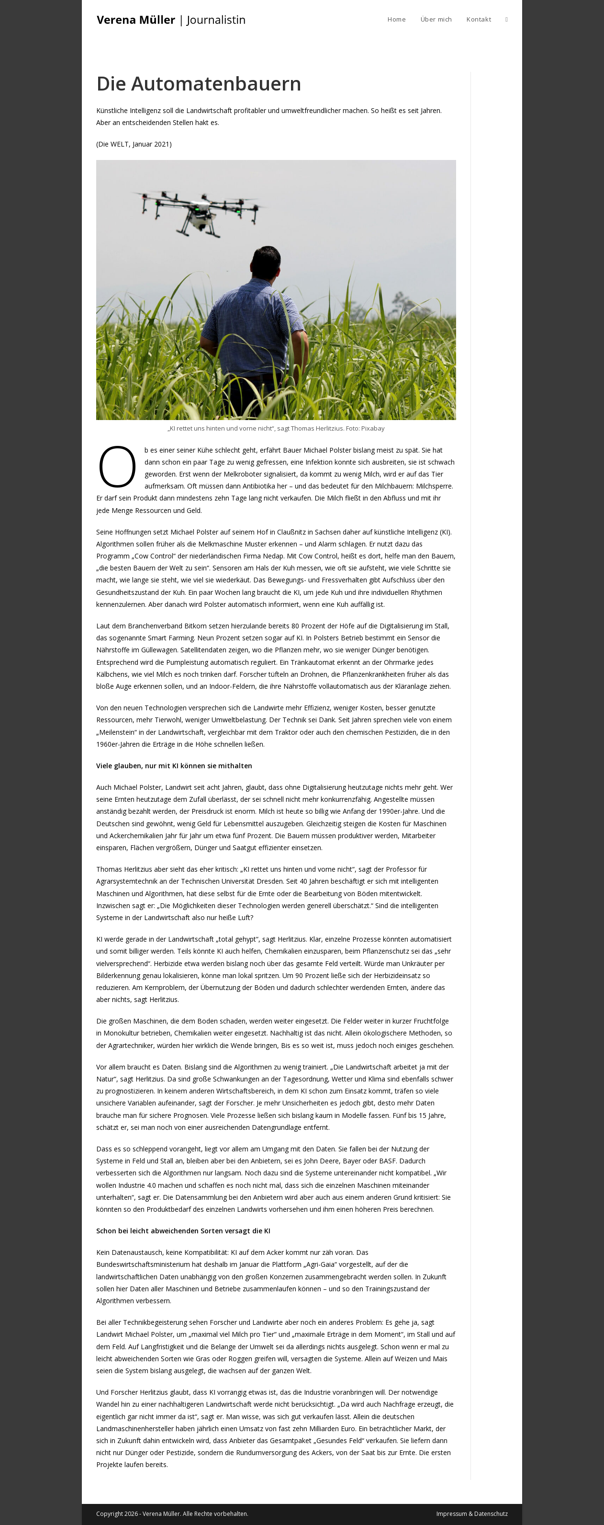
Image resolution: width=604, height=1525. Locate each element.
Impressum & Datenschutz (472, 1514)
